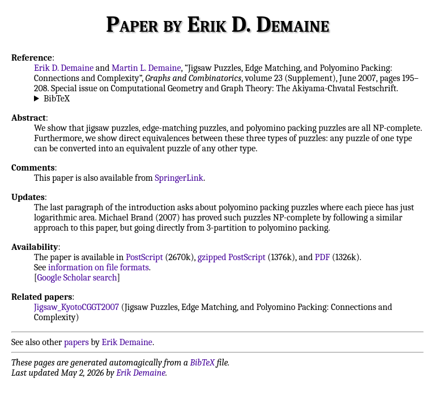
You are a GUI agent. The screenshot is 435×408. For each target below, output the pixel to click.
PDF (322, 257)
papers (76, 342)
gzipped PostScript (232, 257)
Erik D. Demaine (63, 68)
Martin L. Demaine (146, 68)
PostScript (144, 257)
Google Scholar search (77, 278)
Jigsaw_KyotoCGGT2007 (76, 307)
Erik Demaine (127, 342)
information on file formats (98, 267)
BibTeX (57, 99)
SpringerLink (179, 178)
